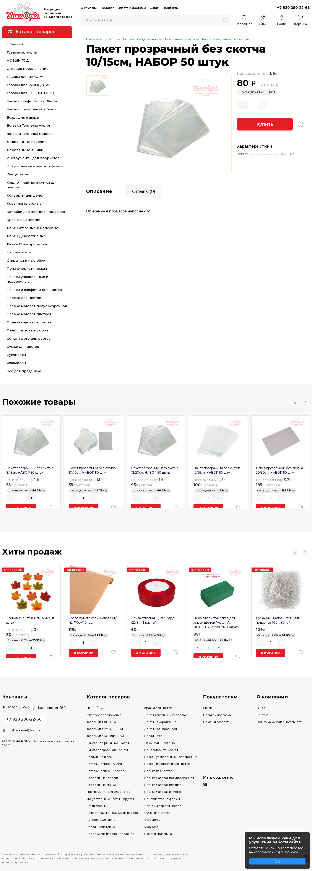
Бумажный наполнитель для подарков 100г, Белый (278, 620)
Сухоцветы (16, 355)
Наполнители (19, 252)
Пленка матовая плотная (29, 314)
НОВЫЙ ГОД (18, 60)
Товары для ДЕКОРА (25, 77)
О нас (261, 708)
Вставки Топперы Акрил (28, 125)
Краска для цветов (23, 220)
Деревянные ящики (25, 150)
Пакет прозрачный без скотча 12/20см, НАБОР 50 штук (154, 470)
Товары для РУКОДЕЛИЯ (29, 85)
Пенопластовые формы (28, 330)
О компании (89, 8)
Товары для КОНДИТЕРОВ (30, 93)
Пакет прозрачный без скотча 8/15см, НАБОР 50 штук (29, 470)
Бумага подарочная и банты (32, 109)
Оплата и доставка (132, 8)
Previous (295, 402)
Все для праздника (24, 371)
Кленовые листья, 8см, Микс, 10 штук (30, 620)
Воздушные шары (23, 117)
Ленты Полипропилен (27, 244)
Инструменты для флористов (33, 158)
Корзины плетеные (24, 203)
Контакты (171, 8)
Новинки (15, 44)
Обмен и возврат (216, 722)
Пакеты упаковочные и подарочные (27, 279)
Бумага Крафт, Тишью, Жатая (32, 101)
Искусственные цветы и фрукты (35, 166)
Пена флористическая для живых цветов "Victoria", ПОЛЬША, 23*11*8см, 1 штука (216, 622)
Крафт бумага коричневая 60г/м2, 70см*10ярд (93, 620)
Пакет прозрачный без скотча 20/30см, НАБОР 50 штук (279, 470)
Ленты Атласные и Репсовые (32, 228)
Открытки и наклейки (26, 260)
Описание (99, 191)
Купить (265, 124)
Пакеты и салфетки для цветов (34, 290)
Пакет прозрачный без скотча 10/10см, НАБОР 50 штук (92, 470)
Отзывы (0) (143, 191)
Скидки (155, 8)
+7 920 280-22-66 (293, 8)
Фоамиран (16, 363)
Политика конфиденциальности (280, 722)
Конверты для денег (25, 195)
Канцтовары (18, 174)
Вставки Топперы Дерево (30, 134)
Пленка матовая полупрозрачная (37, 306)
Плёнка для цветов (24, 298)
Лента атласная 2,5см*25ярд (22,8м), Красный (152, 620)
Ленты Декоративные (26, 236)
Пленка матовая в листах (29, 322)
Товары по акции (22, 52)
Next (305, 402)
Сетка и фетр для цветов (29, 338)
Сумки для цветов (23, 346)
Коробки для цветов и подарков (36, 212)
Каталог (108, 8)
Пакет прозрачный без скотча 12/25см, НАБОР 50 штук (216, 470)
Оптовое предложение (28, 69)
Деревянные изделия (27, 142)
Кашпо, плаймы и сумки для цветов (32, 184)
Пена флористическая (27, 268)
